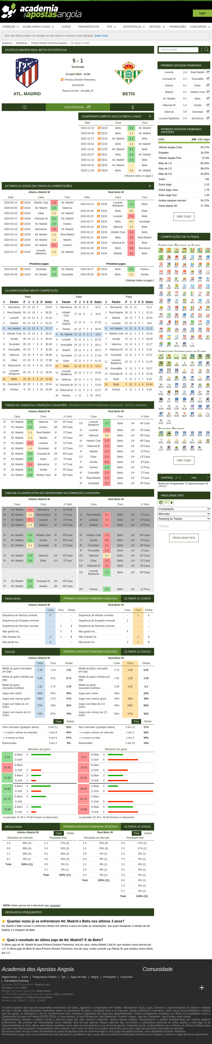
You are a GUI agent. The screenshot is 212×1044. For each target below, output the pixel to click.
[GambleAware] (12, 1040)
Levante (67, 245)
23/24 (104, 128)
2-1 (131, 138)
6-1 (131, 149)
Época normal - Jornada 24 (78, 90)
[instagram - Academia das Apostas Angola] (178, 979)
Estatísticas (134, 27)
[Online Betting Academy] (170, 987)
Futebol (117, 1007)
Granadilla (67, 274)
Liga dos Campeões (149, 1016)
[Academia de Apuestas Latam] (186, 987)
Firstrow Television (174, 1031)
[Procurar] (205, 49)
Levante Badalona (41, 252)
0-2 (131, 128)
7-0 (131, 216)
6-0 (107, 462)
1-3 (107, 467)
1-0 (54, 202)
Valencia (67, 207)
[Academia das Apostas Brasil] (162, 987)
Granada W (40, 218)
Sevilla (144, 274)
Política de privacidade (39, 997)
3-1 (131, 253)
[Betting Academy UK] (194, 987)
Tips (111, 27)
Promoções (177, 26)
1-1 (131, 133)
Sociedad (41, 269)
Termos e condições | (14, 997)
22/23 (104, 133)
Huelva (67, 223)
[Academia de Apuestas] (178, 987)
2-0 (54, 229)
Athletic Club (41, 202)
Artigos (157, 27)
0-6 (131, 248)
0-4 (131, 154)
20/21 (104, 154)
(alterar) (162, 486)
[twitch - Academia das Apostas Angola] (146, 979)
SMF (23, 987)
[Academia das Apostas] (154, 987)
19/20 (104, 165)
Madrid (67, 239)
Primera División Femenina (77, 79)
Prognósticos (88, 26)
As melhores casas (38, 27)
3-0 (30, 459)
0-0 (131, 210)
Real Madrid (67, 234)
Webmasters (43, 991)
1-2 (131, 204)
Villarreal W (117, 242)
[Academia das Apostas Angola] (146, 987)
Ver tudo (184, 216)
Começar (10, 27)
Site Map (7, 987)
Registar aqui (42, 984)
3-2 (107, 456)
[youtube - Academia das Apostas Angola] (162, 979)
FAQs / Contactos (63, 994)
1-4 (131, 237)
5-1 (107, 477)
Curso (66, 26)
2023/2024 (78, 85)
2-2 (131, 170)
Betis (128, 93)
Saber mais (101, 35)
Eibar (41, 213)
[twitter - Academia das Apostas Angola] (154, 979)
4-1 (131, 159)
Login (202, 13)
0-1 (54, 218)
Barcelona (41, 229)
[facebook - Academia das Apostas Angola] (170, 979)
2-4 (185, 72)
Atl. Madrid (27, 93)
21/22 (104, 143)
